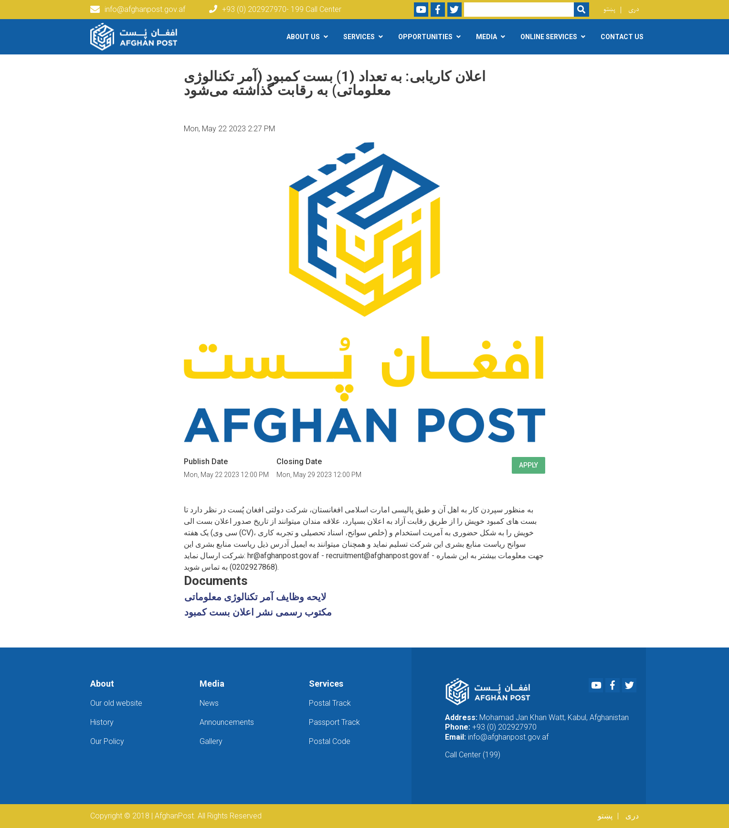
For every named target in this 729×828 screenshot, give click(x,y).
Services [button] (359, 37)
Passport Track (334, 722)
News (209, 703)
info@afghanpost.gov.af (137, 9)
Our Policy (107, 741)
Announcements (227, 722)
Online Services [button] (548, 37)
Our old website (116, 703)
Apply (528, 465)
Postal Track (330, 703)
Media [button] (486, 37)
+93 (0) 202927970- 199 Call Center (275, 9)
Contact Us (622, 37)
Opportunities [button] (425, 37)
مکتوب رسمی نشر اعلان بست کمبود (258, 612)
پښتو (609, 9)
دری (633, 9)
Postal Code (329, 741)
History (102, 722)
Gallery (211, 741)
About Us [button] (303, 37)
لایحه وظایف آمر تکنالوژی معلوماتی (255, 597)
